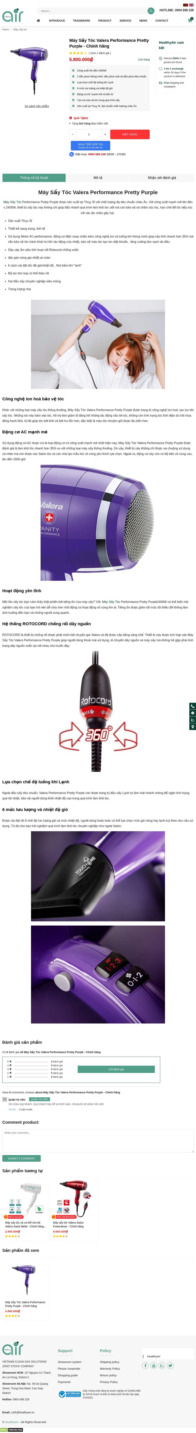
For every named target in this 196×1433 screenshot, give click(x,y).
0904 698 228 (177, 10)
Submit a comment (21, 1158)
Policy (105, 1351)
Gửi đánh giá (116, 1069)
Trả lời (12, 1109)
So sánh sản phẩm (37, 106)
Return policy (108, 1375)
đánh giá (57, 1061)
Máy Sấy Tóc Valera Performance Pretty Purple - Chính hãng (25, 1304)
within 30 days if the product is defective (175, 72)
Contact (161, 20)
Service (125, 20)
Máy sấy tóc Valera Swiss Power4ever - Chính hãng (68, 1224)
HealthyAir (153, 1356)
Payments (64, 1382)
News (143, 20)
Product (104, 20)
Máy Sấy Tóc (12, 202)
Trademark (81, 20)
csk (13, 1412)
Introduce (57, 20)
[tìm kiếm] (151, 10)
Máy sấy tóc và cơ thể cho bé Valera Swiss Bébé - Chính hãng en (24, 1224)
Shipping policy (109, 1362)
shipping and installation (174, 84)
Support (65, 1351)
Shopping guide (68, 1375)
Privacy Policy (109, 1382)
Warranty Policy (110, 1368)
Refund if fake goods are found (175, 60)
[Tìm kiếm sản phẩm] (95, 11)
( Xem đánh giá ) (100, 53)
